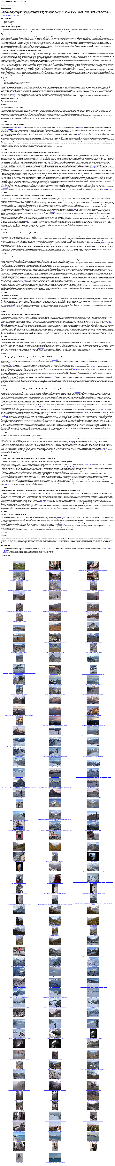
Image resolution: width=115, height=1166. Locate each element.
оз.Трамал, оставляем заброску (19, 642)
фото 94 (21, 281)
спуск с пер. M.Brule (19, 1017)
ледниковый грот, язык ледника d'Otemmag (93, 1038)
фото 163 (43, 501)
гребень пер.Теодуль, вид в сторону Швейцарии (55, 694)
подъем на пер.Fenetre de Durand (19, 1069)
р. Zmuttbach (19, 956)
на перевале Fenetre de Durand (55, 1079)
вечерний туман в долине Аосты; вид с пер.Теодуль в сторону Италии (19, 715)
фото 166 (62, 517)
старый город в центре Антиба (19, 1151)
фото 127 (93, 366)
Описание (7, 551)
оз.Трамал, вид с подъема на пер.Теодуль (19, 652)
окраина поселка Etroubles (19, 1110)
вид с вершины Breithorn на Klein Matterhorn (55, 766)
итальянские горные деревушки (55, 580)
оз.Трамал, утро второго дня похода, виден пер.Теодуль (55, 642)
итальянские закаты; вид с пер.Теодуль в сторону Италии (55, 725)
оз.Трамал (55, 621)
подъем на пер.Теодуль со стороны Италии (93, 642)
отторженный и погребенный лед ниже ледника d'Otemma (93, 1048)
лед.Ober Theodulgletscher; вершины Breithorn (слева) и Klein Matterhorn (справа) (55, 787)
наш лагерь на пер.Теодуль (19, 684)
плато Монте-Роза (19, 777)
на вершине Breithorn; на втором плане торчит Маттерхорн (55, 756)
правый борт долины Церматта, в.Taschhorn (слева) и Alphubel (55, 704)
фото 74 (76, 209)
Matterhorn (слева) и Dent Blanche (19, 735)
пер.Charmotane (93, 1028)
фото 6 (15, 98)
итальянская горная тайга (19, 1100)
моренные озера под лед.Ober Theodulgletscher (19, 820)
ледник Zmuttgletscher (93, 945)
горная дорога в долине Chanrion (55, 1059)
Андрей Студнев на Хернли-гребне (19, 883)
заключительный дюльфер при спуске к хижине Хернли (55, 893)
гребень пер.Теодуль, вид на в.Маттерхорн (19, 704)
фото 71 (108, 189)
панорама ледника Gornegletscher (93, 766)
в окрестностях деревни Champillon (93, 1090)
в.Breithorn (19, 725)
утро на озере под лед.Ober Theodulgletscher (19, 808)
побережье (93, 1131)
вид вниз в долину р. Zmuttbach (19, 987)
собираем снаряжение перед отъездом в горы (55, 570)
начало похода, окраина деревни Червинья (55, 600)
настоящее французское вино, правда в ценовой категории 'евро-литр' (93, 570)
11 (108, 110)
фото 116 (41, 348)
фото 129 (77, 392)
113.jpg (55, 956)
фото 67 (5, 188)
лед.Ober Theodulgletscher (93, 787)
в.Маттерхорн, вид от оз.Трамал (19, 621)
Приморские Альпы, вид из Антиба (55, 1131)
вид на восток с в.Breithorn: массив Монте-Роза (55, 746)
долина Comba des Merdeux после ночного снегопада (55, 1120)
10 (106, 110)
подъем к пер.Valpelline (55, 987)
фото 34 (42, 141)
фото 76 (28, 221)
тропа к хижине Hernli (93, 820)
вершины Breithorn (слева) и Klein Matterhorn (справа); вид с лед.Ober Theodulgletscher (93, 777)
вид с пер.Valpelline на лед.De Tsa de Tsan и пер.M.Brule (19, 1007)
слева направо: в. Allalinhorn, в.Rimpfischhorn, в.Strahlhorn (93, 704)
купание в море (19, 1162)
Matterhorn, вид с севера (19, 925)
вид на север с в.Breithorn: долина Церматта (93, 746)
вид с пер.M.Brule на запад (93, 1007)
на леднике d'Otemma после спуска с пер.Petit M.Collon (19, 1038)
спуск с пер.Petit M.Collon (55, 1028)
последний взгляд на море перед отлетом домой (55, 1162)
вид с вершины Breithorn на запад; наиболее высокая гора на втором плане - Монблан (93, 735)
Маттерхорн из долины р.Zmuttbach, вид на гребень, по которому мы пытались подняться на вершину (93, 903)
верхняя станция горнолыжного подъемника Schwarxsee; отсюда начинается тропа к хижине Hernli (55, 819)
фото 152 (88, 464)
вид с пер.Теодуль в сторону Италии (19, 662)
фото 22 (20, 127)
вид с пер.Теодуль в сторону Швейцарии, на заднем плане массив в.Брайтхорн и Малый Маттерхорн (19, 673)
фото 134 (38, 406)
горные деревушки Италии (93, 580)
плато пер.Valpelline (93, 997)
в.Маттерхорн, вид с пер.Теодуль (55, 662)
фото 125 (10, 365)
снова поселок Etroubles (19, 1131)
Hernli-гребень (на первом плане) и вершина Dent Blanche (93, 808)
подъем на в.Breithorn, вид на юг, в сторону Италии (55, 735)
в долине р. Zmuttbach (19, 935)
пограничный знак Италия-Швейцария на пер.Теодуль (93, 674)
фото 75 (53, 212)
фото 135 (103, 409)
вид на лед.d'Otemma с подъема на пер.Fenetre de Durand (93, 1069)
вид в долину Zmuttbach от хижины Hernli (93, 851)
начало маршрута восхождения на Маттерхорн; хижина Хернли (55, 871)
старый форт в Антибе (93, 1141)
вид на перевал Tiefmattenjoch (55, 966)
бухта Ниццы (19, 1141)
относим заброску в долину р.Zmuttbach (19, 851)
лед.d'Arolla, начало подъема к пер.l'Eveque (93, 1017)
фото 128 (75, 369)
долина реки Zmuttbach (93, 925)
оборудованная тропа (93, 840)
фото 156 (69, 466)
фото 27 (80, 134)
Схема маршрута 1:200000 (9, 15)
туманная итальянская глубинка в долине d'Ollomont (19, 1090)
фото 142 (6, 416)
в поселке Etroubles (55, 1110)
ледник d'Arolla (19, 1028)
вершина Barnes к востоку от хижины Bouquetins (55, 1017)
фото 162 (7, 484)
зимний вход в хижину (19, 840)
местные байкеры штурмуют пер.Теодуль (93, 652)
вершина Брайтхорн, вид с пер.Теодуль (19, 694)
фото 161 (78, 493)
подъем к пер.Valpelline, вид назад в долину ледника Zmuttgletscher (93, 987)
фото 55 (96, 167)
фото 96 (12, 306)
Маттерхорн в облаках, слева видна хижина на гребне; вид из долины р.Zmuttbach (55, 904)
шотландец (55, 1151)
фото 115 (75, 345)
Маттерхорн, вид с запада (93, 976)
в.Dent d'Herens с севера (93, 966)
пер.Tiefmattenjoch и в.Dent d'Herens (19, 976)
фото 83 (103, 242)
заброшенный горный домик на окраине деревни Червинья (19, 611)
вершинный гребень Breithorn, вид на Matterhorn (93, 756)
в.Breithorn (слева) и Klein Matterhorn (93, 715)
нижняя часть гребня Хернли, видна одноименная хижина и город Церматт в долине (93, 871)
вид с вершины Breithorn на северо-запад (19, 766)
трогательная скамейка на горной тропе (55, 840)
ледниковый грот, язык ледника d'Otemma (54, 1038)
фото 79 (95, 218)
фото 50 (53, 161)
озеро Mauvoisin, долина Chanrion (93, 1059)
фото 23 (80, 127)
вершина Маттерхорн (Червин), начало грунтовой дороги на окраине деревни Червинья (19, 600)
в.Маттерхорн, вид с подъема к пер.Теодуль (93, 631)
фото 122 (54, 360)
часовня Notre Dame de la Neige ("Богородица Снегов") (55, 1090)
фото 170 (62, 524)
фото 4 (15, 94)
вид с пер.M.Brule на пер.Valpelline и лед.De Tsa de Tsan (55, 1007)
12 (109, 110)
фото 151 (102, 449)
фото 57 (93, 166)
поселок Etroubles (93, 1110)
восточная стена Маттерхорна (55, 797)
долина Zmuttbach (55, 851)
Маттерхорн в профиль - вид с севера (19, 914)
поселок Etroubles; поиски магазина (19, 1120)
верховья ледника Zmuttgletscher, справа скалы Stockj (93, 956)
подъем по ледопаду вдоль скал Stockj (19, 966)
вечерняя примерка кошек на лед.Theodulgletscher (93, 694)
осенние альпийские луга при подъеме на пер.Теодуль (55, 631)
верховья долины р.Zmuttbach (55, 914)
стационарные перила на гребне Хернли (19, 893)
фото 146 (70, 442)
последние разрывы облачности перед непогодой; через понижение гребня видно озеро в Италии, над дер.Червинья (93, 882)
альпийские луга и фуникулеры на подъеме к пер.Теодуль (55, 611)
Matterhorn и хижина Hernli (19, 861)
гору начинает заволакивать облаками (55, 883)
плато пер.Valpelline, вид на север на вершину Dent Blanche (55, 997)
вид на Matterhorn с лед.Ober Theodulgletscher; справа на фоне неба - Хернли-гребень (19, 787)
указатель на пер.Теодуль (55, 674)
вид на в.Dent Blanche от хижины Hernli (93, 830)
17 (34, 118)
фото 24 (10, 129)
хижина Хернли (93, 861)
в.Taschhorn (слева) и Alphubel (55, 715)
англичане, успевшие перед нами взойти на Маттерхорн (19, 830)
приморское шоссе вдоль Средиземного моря (19, 580)
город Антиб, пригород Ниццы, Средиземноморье (19, 570)
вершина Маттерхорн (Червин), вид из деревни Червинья (19, 590)
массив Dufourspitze (55, 777)
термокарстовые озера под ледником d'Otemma (19, 1059)
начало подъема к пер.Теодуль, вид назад (93, 611)
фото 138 (83, 412)
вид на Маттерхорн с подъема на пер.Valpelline (19, 997)
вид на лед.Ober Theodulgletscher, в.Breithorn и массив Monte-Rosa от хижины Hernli (55, 830)
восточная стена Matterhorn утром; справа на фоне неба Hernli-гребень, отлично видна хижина (55, 808)
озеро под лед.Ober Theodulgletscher (93, 797)
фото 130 (51, 377)
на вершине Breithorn (19, 756)
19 (35, 118)
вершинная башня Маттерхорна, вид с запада (55, 976)
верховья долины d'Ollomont (93, 1079)
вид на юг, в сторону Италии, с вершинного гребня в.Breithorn (19, 746)
